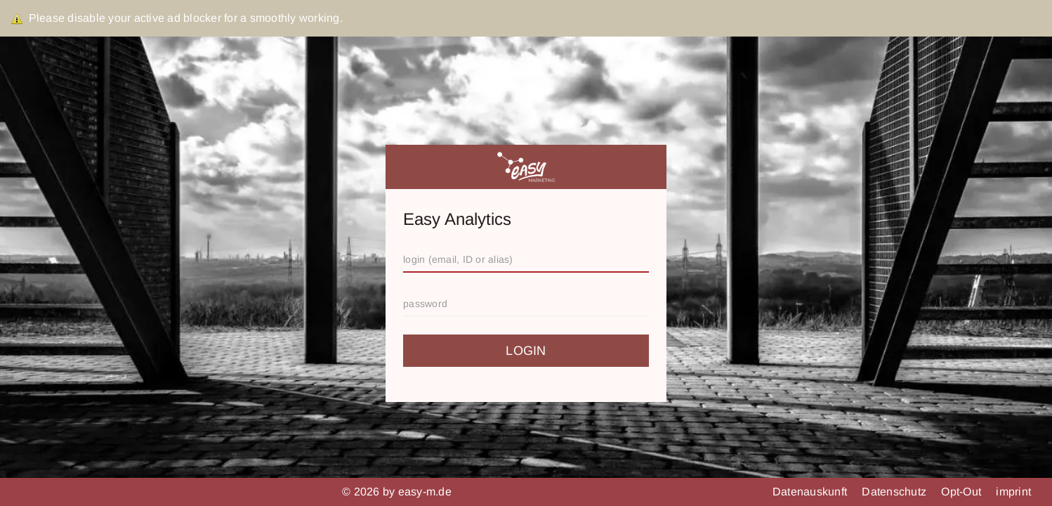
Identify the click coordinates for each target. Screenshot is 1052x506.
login (526, 351)
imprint (1013, 492)
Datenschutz (895, 492)
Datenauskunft (811, 492)
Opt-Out (962, 492)
